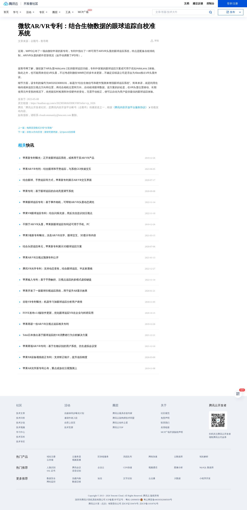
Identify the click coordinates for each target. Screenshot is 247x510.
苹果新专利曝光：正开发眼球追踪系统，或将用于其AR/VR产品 (58, 158)
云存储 (50, 460)
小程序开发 (205, 478)
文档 (186, 3)
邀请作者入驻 (70, 418)
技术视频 (20, 427)
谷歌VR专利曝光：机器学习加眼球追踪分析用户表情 (52, 301)
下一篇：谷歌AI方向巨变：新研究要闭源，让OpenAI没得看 (46, 132)
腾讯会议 (76, 467)
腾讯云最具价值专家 (122, 413)
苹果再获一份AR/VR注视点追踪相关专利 (46, 324)
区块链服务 (103, 456)
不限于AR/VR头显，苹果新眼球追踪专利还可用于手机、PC (56, 224)
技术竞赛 (68, 427)
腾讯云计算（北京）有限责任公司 (105, 503)
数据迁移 (76, 481)
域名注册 (51, 456)
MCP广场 (83, 11)
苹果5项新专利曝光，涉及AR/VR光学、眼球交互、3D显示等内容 (59, 235)
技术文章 (20, 413)
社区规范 (165, 413)
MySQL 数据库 (207, 467)
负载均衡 (76, 478)
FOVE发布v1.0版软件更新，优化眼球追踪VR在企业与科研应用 (58, 313)
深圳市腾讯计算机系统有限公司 (90, 499)
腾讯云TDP (118, 427)
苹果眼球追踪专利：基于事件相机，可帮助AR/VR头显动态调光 (58, 202)
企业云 (101, 467)
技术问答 (20, 418)
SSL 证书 (51, 471)
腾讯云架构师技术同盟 (123, 418)
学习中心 (20, 432)
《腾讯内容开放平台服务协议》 (130, 107)
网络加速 (153, 456)
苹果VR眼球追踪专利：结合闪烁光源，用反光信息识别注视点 (57, 213)
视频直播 (76, 460)
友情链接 (165, 427)
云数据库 (178, 456)
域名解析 (204, 456)
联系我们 (165, 422)
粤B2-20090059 (133, 499)
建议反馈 (198, 3)
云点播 (152, 478)
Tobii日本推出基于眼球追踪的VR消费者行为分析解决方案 (55, 335)
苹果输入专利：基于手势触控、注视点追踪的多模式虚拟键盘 (57, 279)
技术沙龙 (20, 422)
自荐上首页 (69, 422)
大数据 (177, 478)
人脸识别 (51, 467)
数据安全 (51, 478)
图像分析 (178, 467)
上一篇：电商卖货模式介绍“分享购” (35, 128)
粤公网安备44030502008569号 (158, 499)
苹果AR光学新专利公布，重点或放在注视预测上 (50, 368)
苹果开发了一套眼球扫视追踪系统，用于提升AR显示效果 (55, 290)
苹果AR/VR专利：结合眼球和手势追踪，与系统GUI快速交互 (57, 169)
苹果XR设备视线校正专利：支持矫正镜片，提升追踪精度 (55, 357)
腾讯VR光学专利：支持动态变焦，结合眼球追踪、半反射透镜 (57, 268)
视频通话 (153, 467)
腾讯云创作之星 (120, 422)
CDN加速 (127, 467)
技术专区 (20, 441)
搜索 (210, 12)
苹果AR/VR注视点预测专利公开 (41, 257)
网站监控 (51, 481)
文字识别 (127, 478)
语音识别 (76, 471)
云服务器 (76, 456)
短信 (100, 478)
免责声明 (165, 418)
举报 (155, 40)
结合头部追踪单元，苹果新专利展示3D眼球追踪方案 (52, 246)
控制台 (210, 3)
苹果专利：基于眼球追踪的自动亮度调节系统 (48, 191)
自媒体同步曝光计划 (74, 413)
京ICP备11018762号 (149, 503)
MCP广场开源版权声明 (172, 432)
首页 (6, 12)
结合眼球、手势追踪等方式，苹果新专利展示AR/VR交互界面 (57, 180)
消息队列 (127, 456)
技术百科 (20, 437)
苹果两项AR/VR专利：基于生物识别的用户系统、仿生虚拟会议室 (60, 346)
